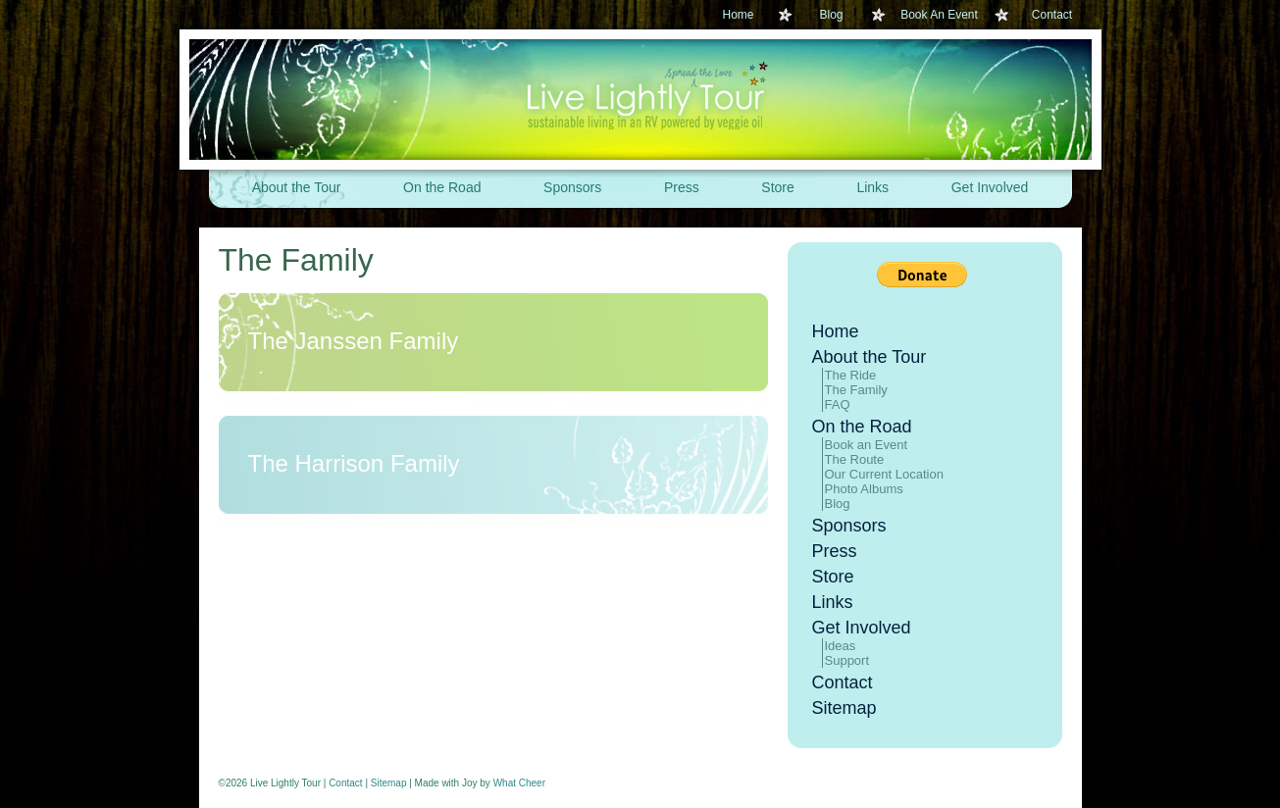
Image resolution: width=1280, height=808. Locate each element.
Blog (831, 15)
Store (777, 187)
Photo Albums (864, 488)
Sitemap (844, 708)
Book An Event (939, 15)
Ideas (840, 645)
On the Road (442, 187)
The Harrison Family (354, 463)
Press (681, 187)
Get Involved (990, 187)
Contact (1052, 15)
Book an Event (866, 444)
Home (737, 15)
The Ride (851, 375)
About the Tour (296, 187)
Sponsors (572, 187)
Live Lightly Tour (640, 99)
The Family (296, 260)
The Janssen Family (353, 341)
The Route (855, 459)
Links (872, 187)
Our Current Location (884, 474)
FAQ (837, 404)
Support (847, 660)
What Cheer (519, 783)
